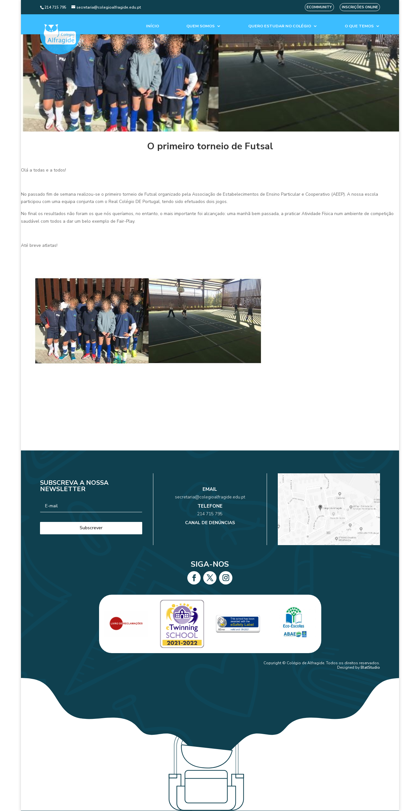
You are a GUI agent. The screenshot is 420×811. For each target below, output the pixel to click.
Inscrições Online (360, 7)
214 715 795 (210, 512)
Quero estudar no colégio (279, 26)
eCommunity (319, 7)
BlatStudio (370, 667)
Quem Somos (200, 26)
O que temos (359, 26)
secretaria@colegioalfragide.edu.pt (210, 502)
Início (152, 26)
